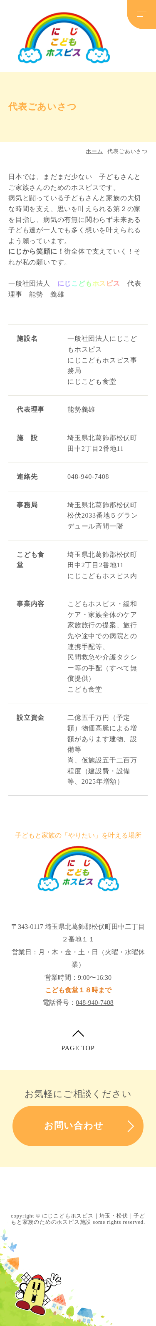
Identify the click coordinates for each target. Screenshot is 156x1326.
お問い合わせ (74, 1125)
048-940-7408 (95, 1002)
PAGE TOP (77, 1048)
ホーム (94, 151)
